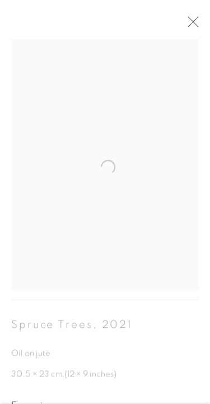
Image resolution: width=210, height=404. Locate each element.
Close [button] (196, 25)
